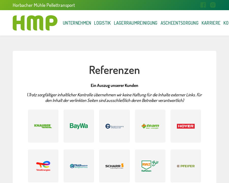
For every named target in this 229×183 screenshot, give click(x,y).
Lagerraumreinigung (167, 23)
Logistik (121, 23)
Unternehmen (83, 23)
